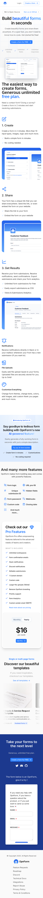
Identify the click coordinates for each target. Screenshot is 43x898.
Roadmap (17, 871)
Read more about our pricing (18, 607)
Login (19, 3)
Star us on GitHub (31, 12)
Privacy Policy (19, 889)
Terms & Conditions (21, 893)
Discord (16, 875)
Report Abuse (19, 886)
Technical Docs (19, 878)
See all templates (21, 680)
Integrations (18, 882)
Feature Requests (20, 867)
